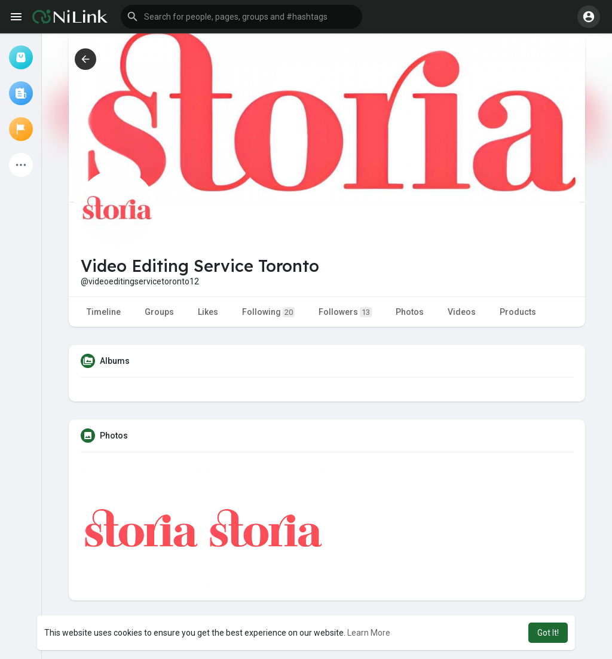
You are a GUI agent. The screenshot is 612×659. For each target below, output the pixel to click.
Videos (462, 312)
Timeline (104, 312)
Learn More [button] (368, 632)
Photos (410, 312)
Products (518, 312)
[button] (241, 17)
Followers (345, 312)
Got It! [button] (548, 632)
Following (268, 312)
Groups (159, 312)
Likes (208, 312)
